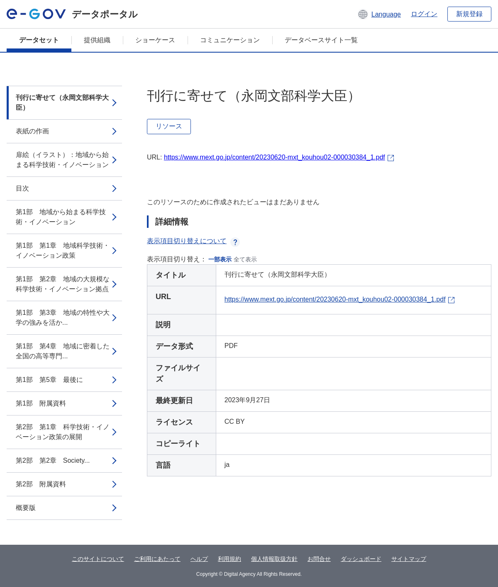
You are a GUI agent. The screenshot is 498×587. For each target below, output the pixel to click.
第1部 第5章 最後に (49, 379)
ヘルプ (199, 559)
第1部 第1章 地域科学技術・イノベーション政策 (63, 250)
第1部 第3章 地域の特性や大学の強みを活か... (63, 317)
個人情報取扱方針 (274, 559)
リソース (169, 126)
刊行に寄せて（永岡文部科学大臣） (62, 102)
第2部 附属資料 (41, 484)
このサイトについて (98, 559)
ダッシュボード (361, 559)
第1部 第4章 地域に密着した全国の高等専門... (63, 351)
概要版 (26, 507)
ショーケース (155, 39)
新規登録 (469, 13)
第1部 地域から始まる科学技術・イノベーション (61, 216)
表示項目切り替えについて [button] (193, 240)
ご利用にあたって (157, 559)
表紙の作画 (32, 131)
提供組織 (97, 39)
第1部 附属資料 (41, 403)
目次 (22, 188)
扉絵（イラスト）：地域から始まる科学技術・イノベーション (62, 159)
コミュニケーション (230, 39)
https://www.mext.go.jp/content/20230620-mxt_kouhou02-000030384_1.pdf (274, 157)
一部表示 (220, 259)
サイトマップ (408, 559)
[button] (379, 14)
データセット (39, 39)
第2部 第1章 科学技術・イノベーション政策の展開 (63, 431)
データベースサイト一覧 (321, 39)
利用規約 (229, 559)
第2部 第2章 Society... (53, 460)
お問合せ (319, 559)
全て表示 (245, 259)
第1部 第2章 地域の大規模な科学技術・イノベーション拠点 (63, 283)
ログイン (424, 13)
